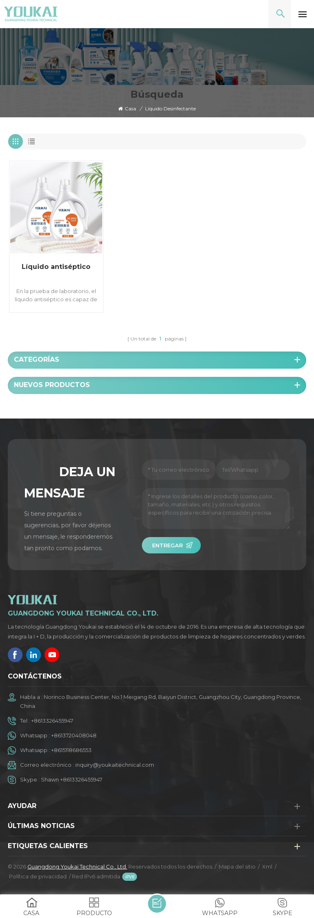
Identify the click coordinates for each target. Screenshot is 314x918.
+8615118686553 (71, 750)
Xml (267, 866)
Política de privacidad (38, 876)
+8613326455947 (52, 720)
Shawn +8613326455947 (71, 779)
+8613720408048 (73, 735)
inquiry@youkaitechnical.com (114, 764)
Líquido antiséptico (56, 267)
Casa (127, 108)
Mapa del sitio (237, 866)
